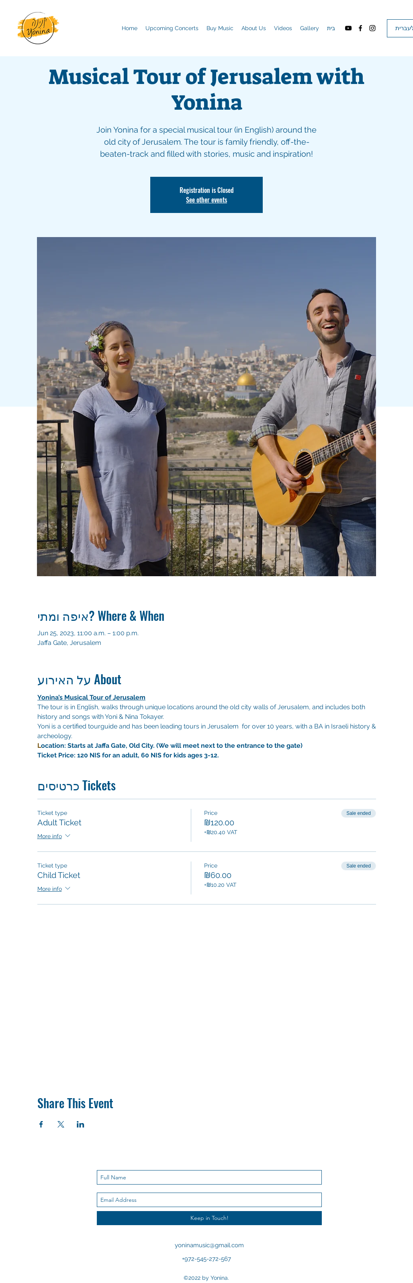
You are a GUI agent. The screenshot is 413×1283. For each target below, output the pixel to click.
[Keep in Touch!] (209, 1218)
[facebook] (360, 28)
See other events (206, 200)
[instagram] (372, 28)
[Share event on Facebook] (41, 1124)
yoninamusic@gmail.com (209, 1245)
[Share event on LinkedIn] (80, 1124)
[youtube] (348, 28)
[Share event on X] (61, 1124)
